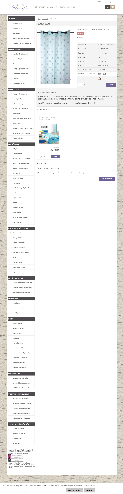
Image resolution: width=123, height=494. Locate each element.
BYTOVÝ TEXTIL (68, 103)
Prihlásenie (101, 2)
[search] (107, 7)
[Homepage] (36, 7)
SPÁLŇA (77, 103)
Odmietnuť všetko (74, 490)
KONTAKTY (62, 7)
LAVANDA (42, 7)
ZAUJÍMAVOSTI (71, 7)
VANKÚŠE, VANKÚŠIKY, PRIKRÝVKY (50, 103)
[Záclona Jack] (55, 29)
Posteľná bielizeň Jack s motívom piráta (47, 118)
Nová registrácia (110, 2)
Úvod (39, 19)
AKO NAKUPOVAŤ (52, 7)
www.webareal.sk (25, 480)
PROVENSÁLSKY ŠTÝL (88, 103)
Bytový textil (45, 19)
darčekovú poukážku (21, 463)
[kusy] (80, 84)
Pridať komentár (107, 178)
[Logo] (20, 7)
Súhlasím (89, 490)
